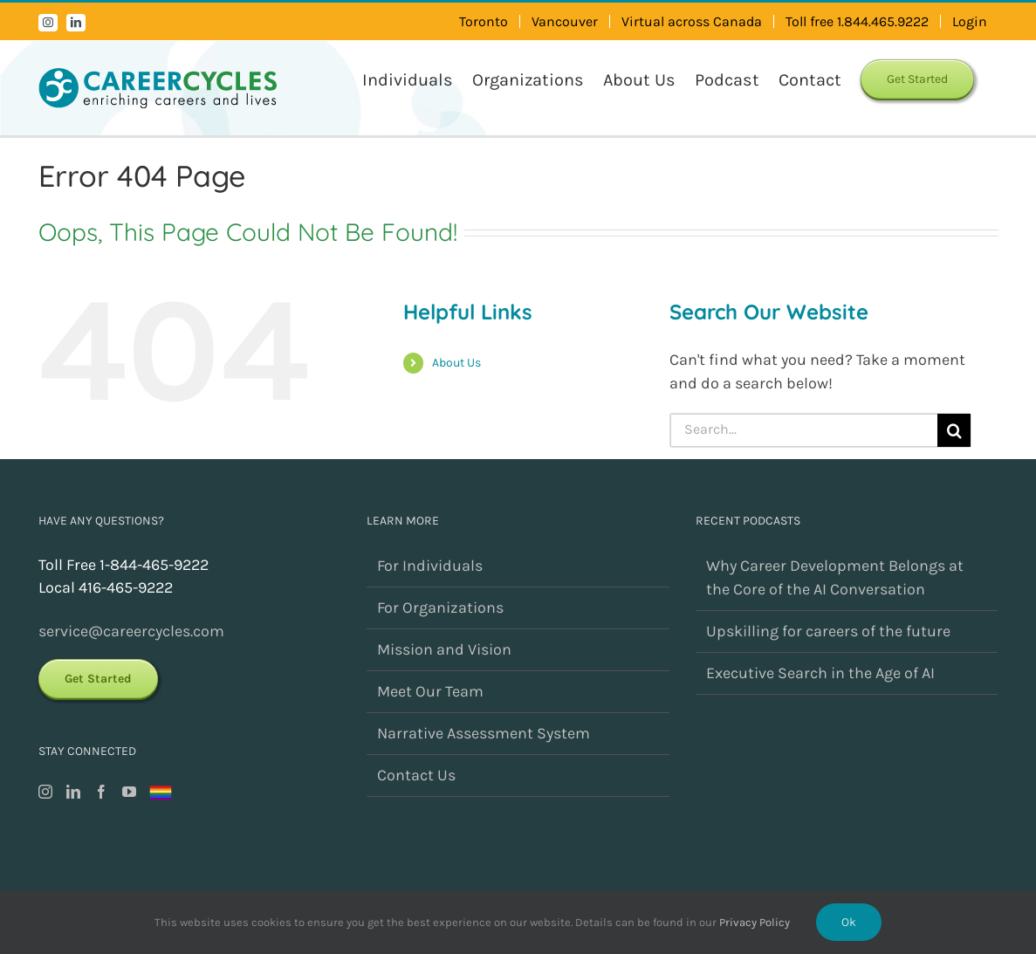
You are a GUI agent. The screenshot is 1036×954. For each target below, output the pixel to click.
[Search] (954, 430)
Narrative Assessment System (483, 733)
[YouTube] (129, 792)
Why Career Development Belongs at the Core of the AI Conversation (835, 577)
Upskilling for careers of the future (828, 631)
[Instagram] (45, 792)
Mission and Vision (444, 649)
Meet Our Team (430, 691)
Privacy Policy (754, 922)
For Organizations (440, 607)
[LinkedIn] (73, 792)
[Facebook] (101, 792)
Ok (848, 922)
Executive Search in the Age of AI (820, 673)
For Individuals (430, 565)
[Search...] (804, 430)
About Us (456, 362)
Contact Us (416, 775)
